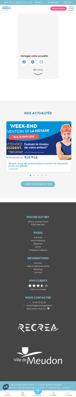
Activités (38, 237)
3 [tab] (38, 175)
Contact (38, 272)
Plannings (38, 269)
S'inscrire (67, 2)
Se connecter (53, 2)
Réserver (38, 243)
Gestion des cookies (59, 387)
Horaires (38, 263)
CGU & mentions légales (50, 384)
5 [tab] (45, 175)
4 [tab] (42, 175)
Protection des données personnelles (25, 387)
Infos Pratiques (38, 240)
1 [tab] (30, 175)
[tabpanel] (38, 146)
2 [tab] (34, 175)
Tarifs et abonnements (38, 266)
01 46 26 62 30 (38, 302)
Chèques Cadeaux (38, 250)
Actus (38, 247)
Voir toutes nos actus (38, 184)
